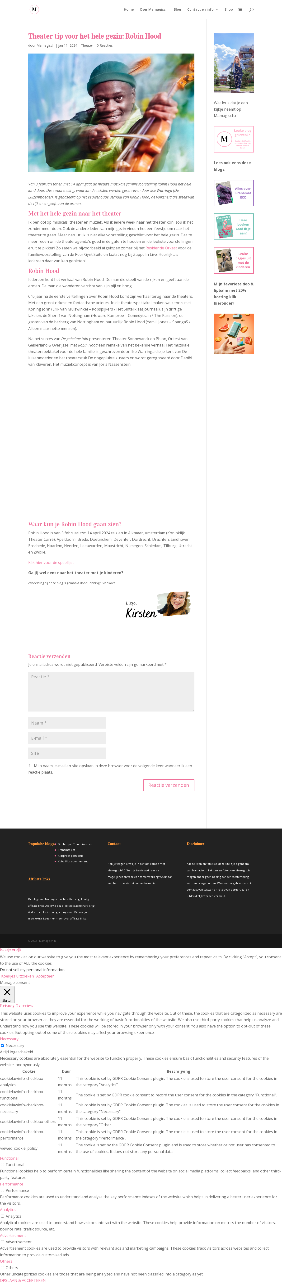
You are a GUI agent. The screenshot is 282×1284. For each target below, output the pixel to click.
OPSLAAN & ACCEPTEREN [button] (23, 1280)
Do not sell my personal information (32, 969)
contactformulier (146, 883)
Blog (177, 10)
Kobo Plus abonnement (73, 861)
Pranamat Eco (66, 849)
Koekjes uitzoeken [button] (17, 976)
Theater (87, 45)
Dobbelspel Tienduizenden (75, 844)
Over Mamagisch (154, 10)
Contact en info (200, 10)
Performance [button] (11, 1184)
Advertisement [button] (13, 1235)
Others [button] (6, 1261)
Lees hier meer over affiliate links (64, 918)
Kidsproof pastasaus (70, 855)
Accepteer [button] (45, 976)
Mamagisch (45, 45)
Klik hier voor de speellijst (51, 562)
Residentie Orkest (161, 248)
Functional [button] (9, 1158)
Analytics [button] (8, 1209)
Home (129, 10)
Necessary (15, 1045)
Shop (229, 10)
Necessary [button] (9, 1038)
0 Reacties (105, 45)
